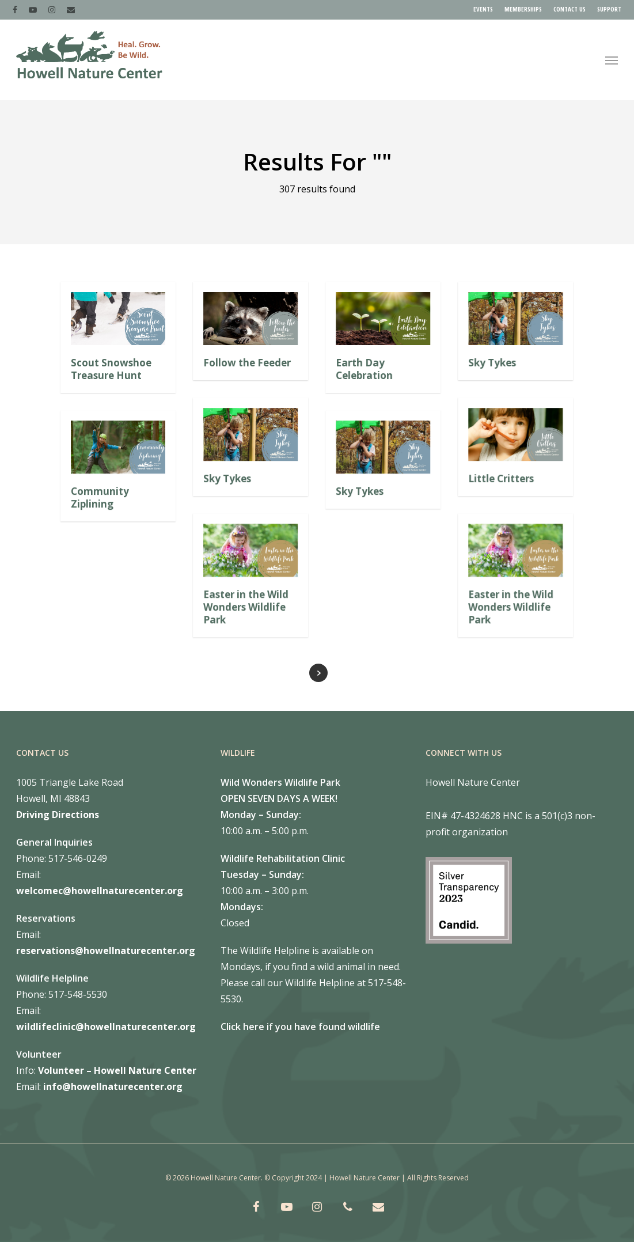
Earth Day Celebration (364, 369)
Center (179, 1070)
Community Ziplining (100, 497)
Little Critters (501, 478)
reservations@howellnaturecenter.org (105, 950)
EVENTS (483, 9)
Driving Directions (57, 814)
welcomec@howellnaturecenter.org (99, 890)
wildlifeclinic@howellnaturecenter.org (106, 1026)
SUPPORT (609, 9)
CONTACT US (569, 9)
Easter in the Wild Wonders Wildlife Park (245, 607)
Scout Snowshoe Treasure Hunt (111, 369)
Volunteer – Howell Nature (100, 1070)
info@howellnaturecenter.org (113, 1086)
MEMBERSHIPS (523, 9)
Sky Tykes (492, 362)
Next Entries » (318, 673)
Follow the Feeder (247, 362)
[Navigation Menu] (611, 60)
